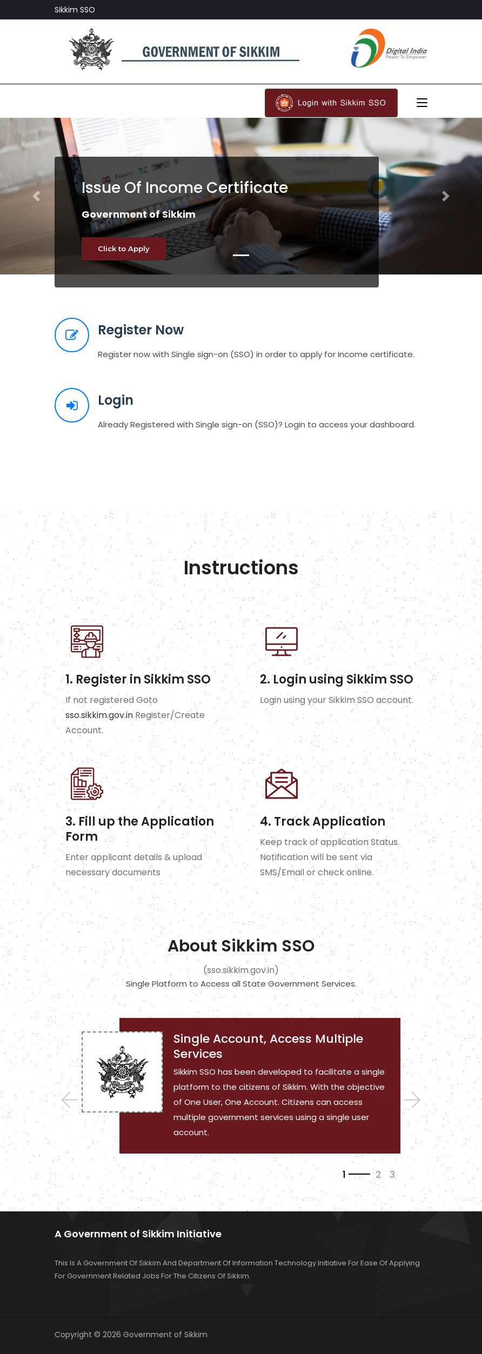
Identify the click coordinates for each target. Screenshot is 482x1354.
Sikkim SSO (75, 9)
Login (115, 400)
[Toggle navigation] (422, 103)
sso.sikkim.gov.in (99, 715)
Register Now (141, 330)
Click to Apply (124, 248)
